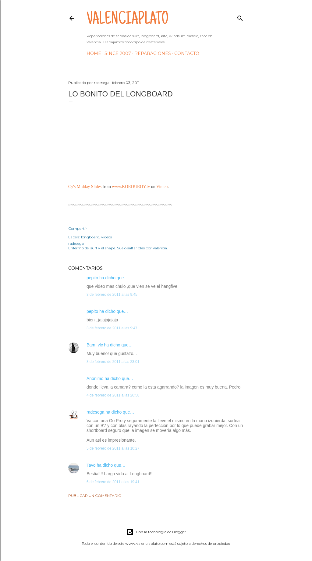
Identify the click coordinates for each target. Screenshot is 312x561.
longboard (90, 237)
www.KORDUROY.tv (131, 186)
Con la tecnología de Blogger (156, 532)
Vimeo (162, 186)
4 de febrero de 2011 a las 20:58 (113, 395)
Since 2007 (118, 53)
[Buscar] (240, 17)
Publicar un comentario (95, 495)
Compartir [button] (77, 228)
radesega (95, 412)
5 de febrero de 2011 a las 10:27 (113, 448)
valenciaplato (127, 20)
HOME (94, 53)
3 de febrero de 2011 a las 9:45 (112, 294)
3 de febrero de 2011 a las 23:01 (113, 362)
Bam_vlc (95, 344)
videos (106, 237)
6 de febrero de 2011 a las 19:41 (113, 482)
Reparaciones (152, 53)
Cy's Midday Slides (84, 186)
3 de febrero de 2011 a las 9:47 (112, 328)
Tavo (91, 465)
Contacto (186, 53)
